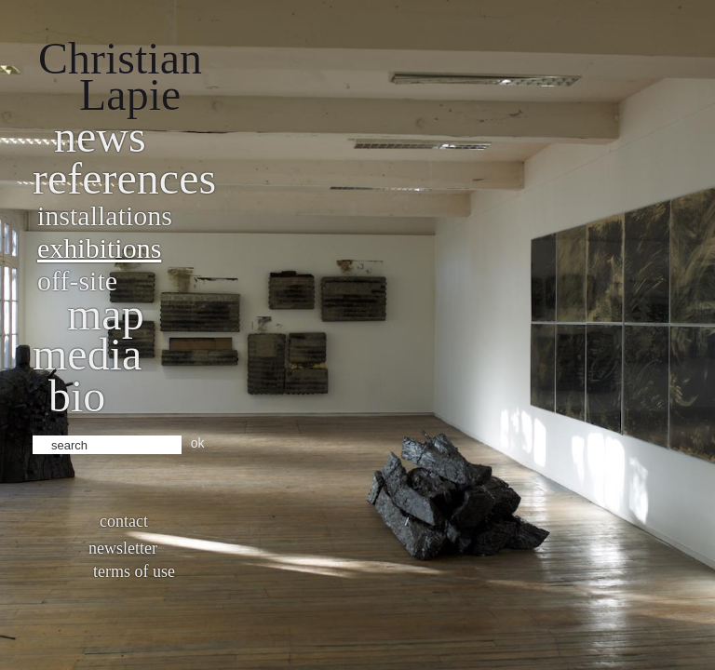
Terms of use (134, 571)
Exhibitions (99, 248)
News (100, 136)
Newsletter (122, 548)
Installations (104, 215)
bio (76, 396)
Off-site (77, 280)
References (124, 178)
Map (105, 314)
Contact (124, 521)
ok (198, 443)
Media (87, 354)
